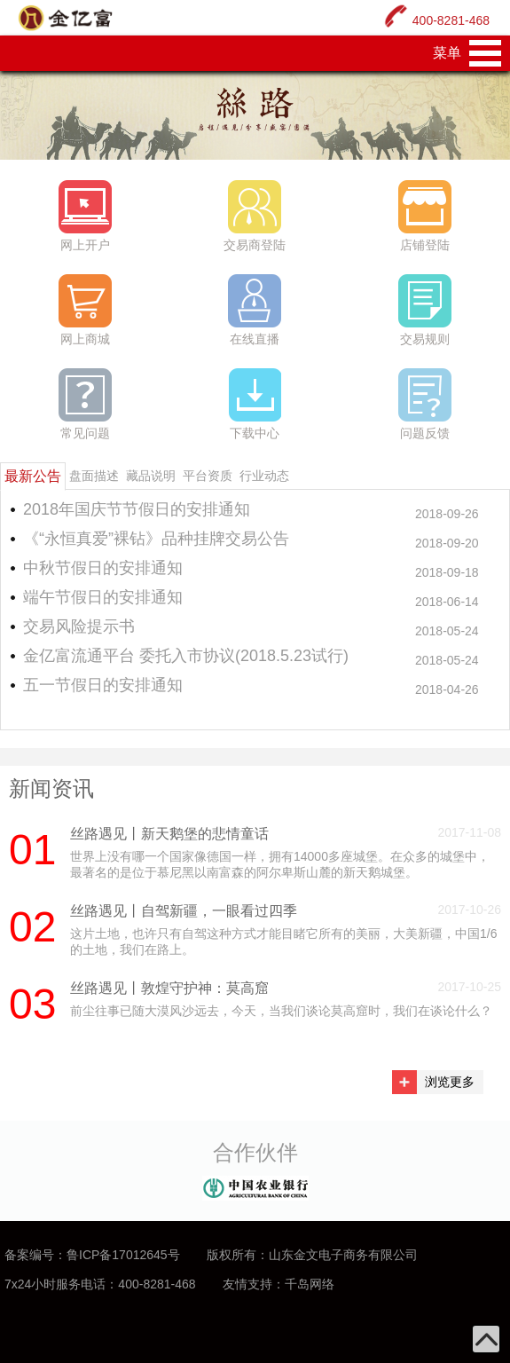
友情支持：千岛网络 (278, 1284)
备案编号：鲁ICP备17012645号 (92, 1255)
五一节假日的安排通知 (103, 685)
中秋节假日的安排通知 (103, 568)
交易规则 (424, 310)
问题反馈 (424, 404)
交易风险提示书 (79, 626)
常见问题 (85, 404)
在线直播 (254, 310)
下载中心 (254, 404)
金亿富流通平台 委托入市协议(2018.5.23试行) (186, 656)
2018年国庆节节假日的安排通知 (136, 509)
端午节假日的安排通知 (103, 597)
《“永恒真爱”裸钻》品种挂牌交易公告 (156, 539)
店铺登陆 (424, 216)
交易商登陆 (255, 216)
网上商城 (85, 310)
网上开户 (85, 216)
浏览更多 (450, 1082)
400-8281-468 (451, 20)
